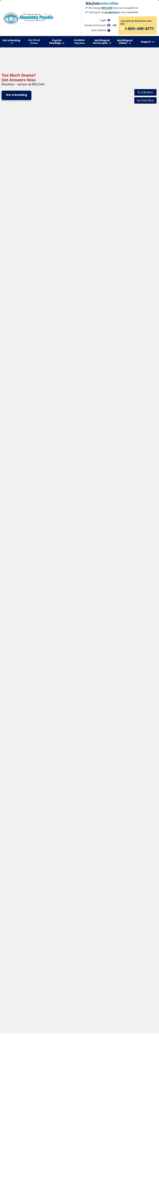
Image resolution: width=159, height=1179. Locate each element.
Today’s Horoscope (54, 884)
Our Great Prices (34, 42)
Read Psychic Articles (15, 901)
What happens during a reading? (40, 835)
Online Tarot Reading (94, 884)
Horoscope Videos (53, 888)
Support (147, 41)
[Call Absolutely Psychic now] (145, 92)
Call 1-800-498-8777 (68, 755)
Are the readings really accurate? (40, 842)
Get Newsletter (12, 909)
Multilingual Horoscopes (102, 42)
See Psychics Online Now (17, 884)
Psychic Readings (56, 42)
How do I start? (29, 857)
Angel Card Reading (93, 893)
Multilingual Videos (124, 42)
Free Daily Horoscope (55, 879)
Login (103, 20)
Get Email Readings (14, 896)
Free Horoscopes (52, 906)
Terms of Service (27, 931)
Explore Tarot (29, 715)
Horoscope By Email (54, 893)
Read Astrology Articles (56, 897)
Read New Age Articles (16, 905)
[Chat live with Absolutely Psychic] (145, 100)
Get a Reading (11, 41)
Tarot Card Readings (94, 879)
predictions (112, 12)
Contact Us (128, 879)
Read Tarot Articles (93, 897)
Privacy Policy (39, 935)
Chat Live (99, 755)
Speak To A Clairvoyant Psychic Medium (16, 890)
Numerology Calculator (95, 888)
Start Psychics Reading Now (19, 879)
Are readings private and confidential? (43, 849)
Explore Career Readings (129, 715)
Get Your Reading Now (79, 784)
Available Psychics (79, 42)
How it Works (98, 30)
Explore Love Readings (79, 718)
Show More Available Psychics (79, 302)
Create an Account (95, 25)
